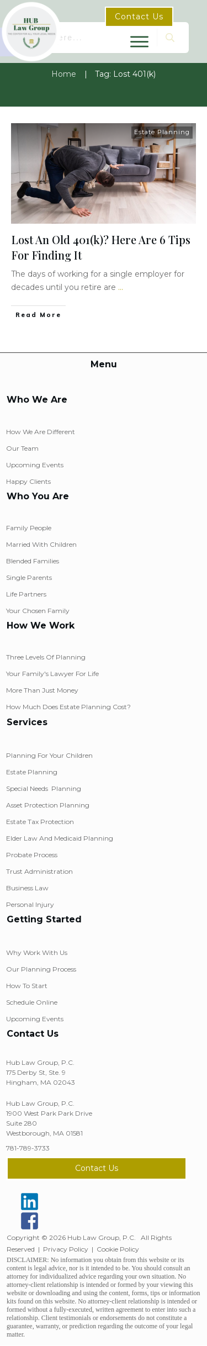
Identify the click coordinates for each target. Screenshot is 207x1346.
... (120, 287)
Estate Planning (162, 132)
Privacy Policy (65, 1249)
